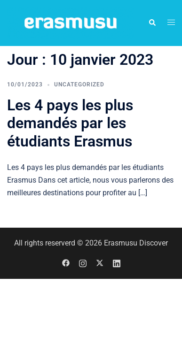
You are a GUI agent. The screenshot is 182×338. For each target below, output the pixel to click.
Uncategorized (79, 84)
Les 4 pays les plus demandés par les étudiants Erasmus (70, 123)
